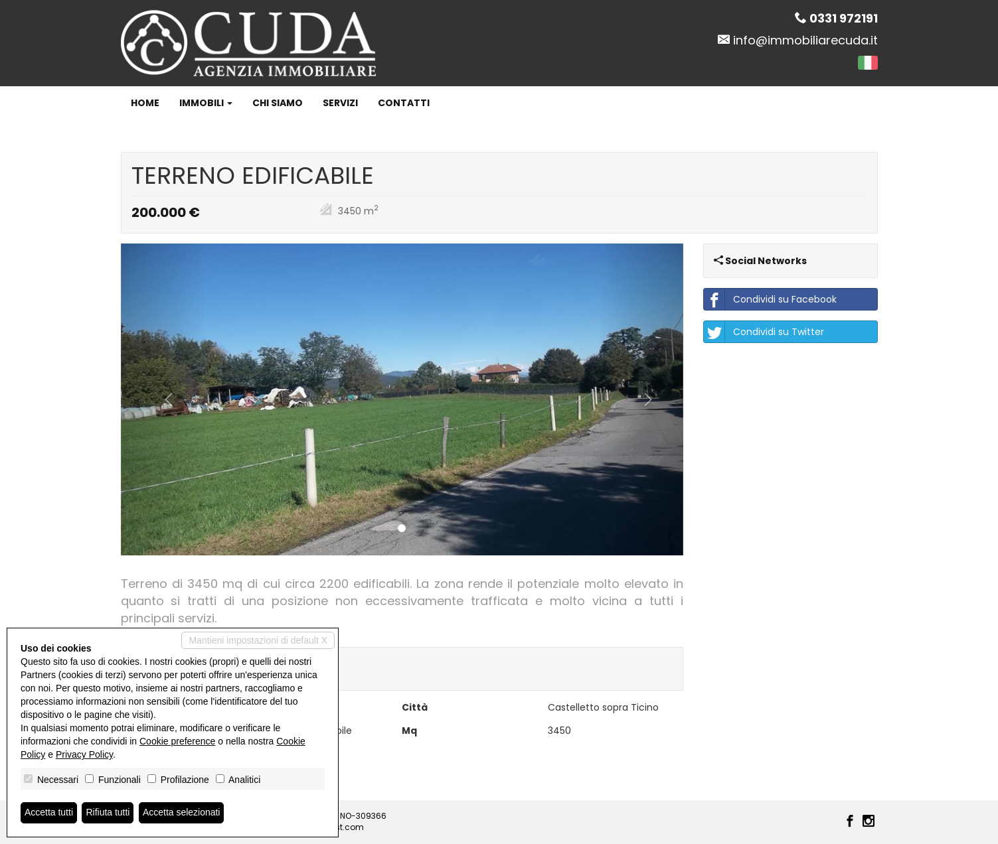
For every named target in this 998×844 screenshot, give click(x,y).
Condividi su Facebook (770, 299)
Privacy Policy (84, 754)
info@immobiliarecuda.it (805, 40)
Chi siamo (277, 102)
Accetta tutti (49, 813)
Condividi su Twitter (764, 331)
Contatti (404, 102)
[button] (163, 400)
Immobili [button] (205, 102)
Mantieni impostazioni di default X (258, 640)
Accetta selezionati (181, 813)
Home (145, 102)
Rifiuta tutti (108, 813)
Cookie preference (177, 741)
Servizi (340, 102)
